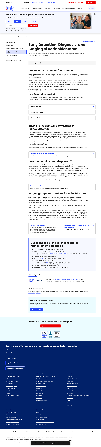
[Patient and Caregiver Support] (12, 424)
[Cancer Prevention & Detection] (13, 376)
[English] (10, 2)
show (39, 63)
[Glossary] (8, 393)
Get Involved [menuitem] (57, 8)
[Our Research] (70, 393)
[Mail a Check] (69, 405)
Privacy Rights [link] (38, 431)
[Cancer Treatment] (10, 384)
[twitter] (6, 352)
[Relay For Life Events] (42, 379)
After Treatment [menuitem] (9, 58)
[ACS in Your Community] (72, 379)
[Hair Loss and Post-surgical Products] (14, 420)
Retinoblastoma (11, 42)
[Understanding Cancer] (11, 379)
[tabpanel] (62, 281)
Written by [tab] (32, 275)
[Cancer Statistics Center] (42, 417)
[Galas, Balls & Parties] (41, 386)
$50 (9, 21)
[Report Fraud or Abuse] (72, 386)
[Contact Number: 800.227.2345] (51, 358)
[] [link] (39, 63)
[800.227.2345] (34, 2)
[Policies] (68, 400)
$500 (34, 21)
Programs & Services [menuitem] (37, 8)
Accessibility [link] (64, 431)
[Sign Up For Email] (50, 2)
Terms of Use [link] (75, 431)
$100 (17, 21)
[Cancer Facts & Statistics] (11, 388)
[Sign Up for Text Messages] (15, 368)
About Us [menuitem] (79, 8)
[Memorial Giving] (39, 391)
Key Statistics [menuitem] (9, 45)
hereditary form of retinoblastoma (57, 253)
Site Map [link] (15, 431)
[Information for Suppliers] (72, 384)
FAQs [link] (7, 431)
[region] (50, 443)
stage (41, 258)
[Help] (41, 2)
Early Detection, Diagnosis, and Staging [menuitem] (14, 51)
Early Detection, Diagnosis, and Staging (45, 36)
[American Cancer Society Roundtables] (45, 422)
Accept (51, 443)
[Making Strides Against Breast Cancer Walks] (47, 376)
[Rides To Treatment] (10, 415)
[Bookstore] (38, 412)
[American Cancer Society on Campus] (44, 381)
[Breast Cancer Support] (11, 417)
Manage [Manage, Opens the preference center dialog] (65, 443)
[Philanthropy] (39, 396)
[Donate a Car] (39, 398)
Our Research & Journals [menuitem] (68, 8)
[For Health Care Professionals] (12, 396)
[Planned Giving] (39, 393)
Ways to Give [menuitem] (48, 8)
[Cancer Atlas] (40, 415)
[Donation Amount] (16, 25)
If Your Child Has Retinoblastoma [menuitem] (13, 60)
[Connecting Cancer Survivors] (12, 422)
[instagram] (9, 352)
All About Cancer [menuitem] (25, 8)
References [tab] (41, 275)
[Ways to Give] (39, 388)
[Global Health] (70, 398)
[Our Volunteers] (70, 403)
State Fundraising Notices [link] (89, 431)
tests (47, 262)
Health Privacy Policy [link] (51, 431)
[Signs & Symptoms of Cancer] (12, 381)
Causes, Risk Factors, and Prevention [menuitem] (14, 48)
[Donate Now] (33, 25)
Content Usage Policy (34, 293)
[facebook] (11, 352)
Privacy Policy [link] (26, 431)
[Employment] (70, 381)
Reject (58, 443)
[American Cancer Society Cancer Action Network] (79, 396)
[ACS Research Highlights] (11, 386)
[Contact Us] (69, 376)
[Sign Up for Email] (12, 363)
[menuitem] (10, 8)
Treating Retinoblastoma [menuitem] (11, 55)
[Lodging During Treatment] (11, 412)
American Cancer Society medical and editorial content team (67, 279)
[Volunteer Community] (42, 424)
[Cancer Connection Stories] (12, 391)
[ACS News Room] (41, 420)
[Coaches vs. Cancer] (40, 384)
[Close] (70, 440)
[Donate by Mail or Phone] (41, 400)
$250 (25, 21)
